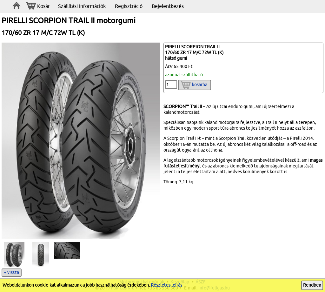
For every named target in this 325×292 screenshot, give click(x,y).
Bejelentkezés (168, 6)
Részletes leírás (166, 285)
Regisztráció (129, 6)
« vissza (11, 272)
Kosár (38, 6)
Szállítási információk (82, 6)
